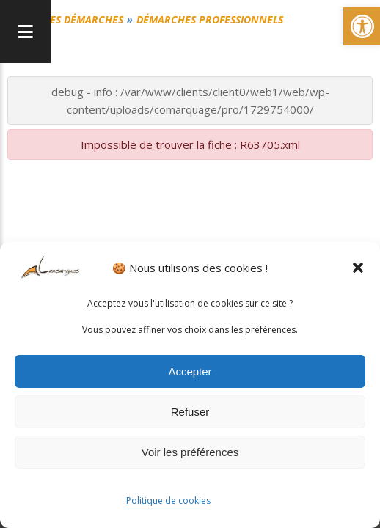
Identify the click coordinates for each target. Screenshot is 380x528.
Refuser (190, 412)
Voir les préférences (190, 452)
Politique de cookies (168, 500)
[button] (358, 267)
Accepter (189, 371)
